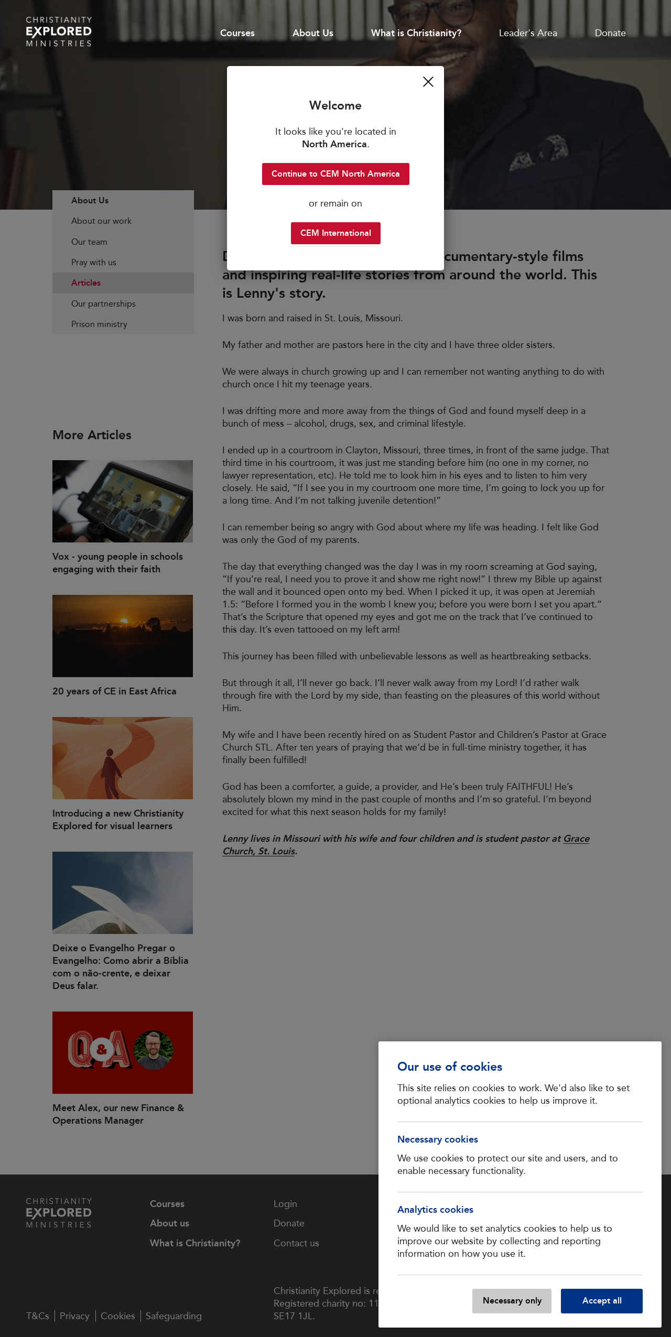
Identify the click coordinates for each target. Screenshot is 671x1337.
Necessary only (512, 1301)
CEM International (335, 233)
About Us (313, 33)
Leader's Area (528, 33)
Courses (237, 33)
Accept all (602, 1301)
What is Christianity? (416, 33)
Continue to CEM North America (336, 174)
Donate (610, 33)
